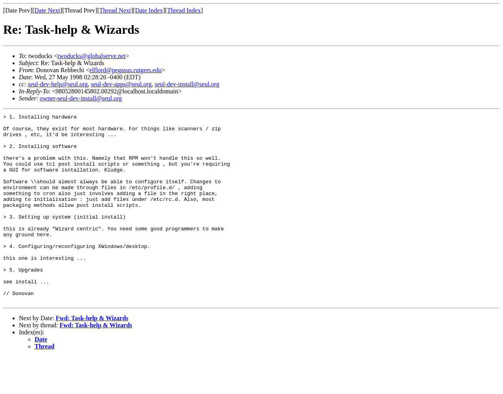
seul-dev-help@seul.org (58, 84)
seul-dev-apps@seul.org (121, 84)
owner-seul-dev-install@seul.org (81, 98)
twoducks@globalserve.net (91, 56)
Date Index (149, 10)
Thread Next (115, 10)
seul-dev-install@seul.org (187, 84)
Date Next (47, 10)
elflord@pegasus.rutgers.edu (126, 70)
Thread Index (184, 10)
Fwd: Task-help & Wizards (92, 355)
